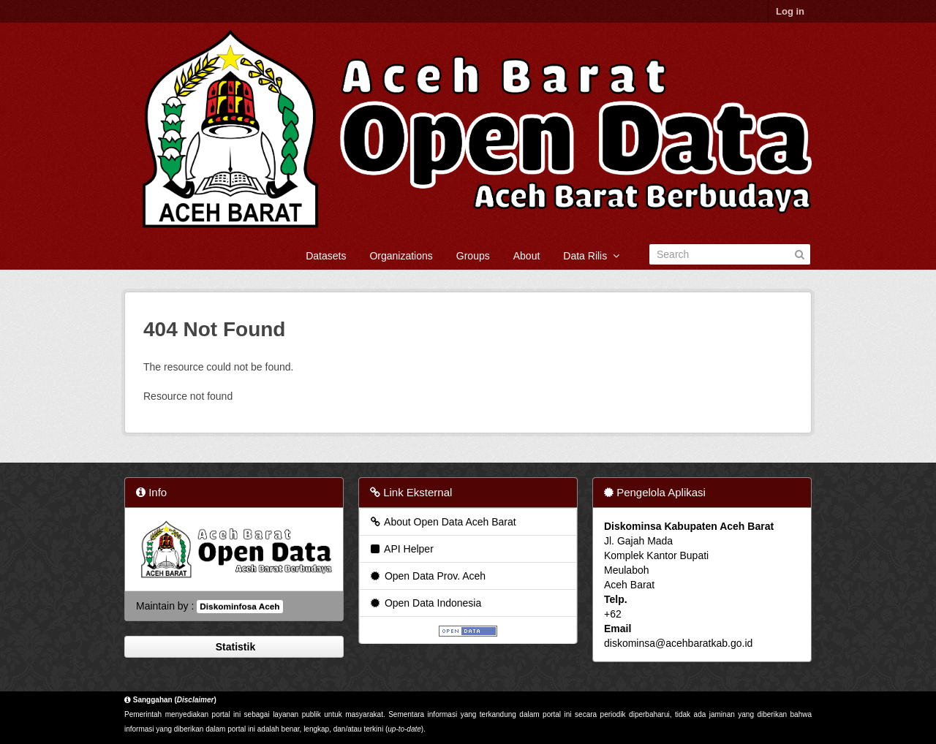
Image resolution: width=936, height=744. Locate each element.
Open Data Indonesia (425, 603)
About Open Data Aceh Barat (442, 522)
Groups (473, 256)
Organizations (400, 256)
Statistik (234, 647)
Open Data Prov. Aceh (427, 576)
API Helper (401, 549)
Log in (790, 11)
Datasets (326, 256)
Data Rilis (591, 256)
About (526, 256)
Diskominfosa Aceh (239, 606)
